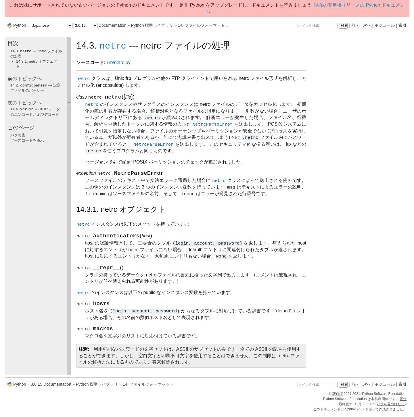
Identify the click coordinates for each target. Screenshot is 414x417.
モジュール (385, 25)
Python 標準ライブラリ (152, 25)
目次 (12, 43)
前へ (355, 25)
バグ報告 (17, 134)
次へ (367, 25)
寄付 (403, 401)
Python (19, 25)
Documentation (112, 25)
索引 (402, 25)
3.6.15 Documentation (51, 387)
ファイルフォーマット (201, 25)
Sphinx (350, 412)
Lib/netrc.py (119, 62)
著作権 (337, 396)
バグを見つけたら (391, 407)
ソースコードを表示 (27, 139)
